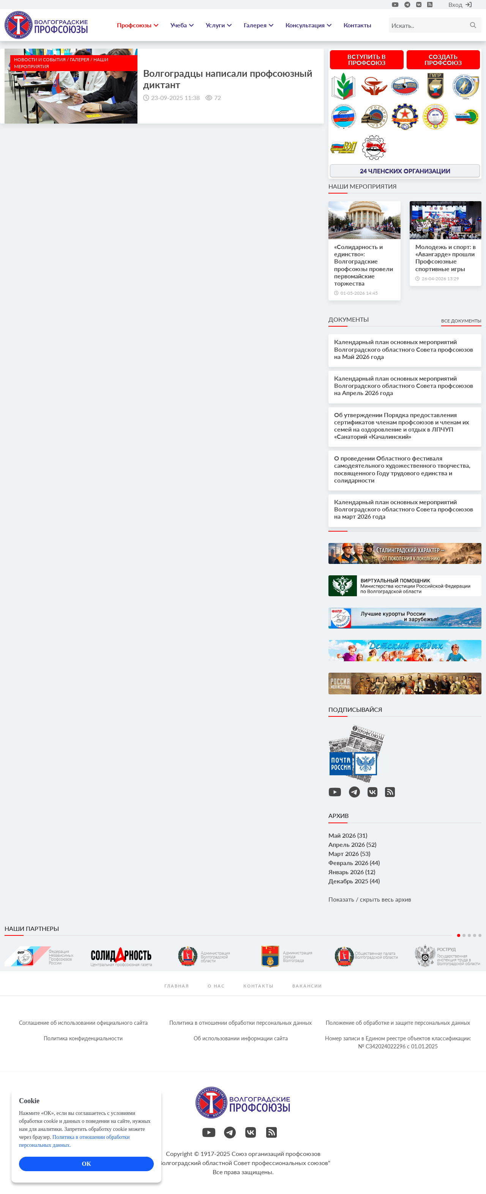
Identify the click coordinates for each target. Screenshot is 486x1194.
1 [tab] (458, 935)
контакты (258, 985)
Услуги (219, 25)
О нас (216, 985)
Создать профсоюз (443, 59)
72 (217, 97)
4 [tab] (474, 935)
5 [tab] (479, 935)
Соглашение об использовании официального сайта (83, 1022)
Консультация (309, 25)
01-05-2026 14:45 (359, 293)
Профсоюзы (138, 25)
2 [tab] (463, 935)
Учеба (182, 25)
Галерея (259, 25)
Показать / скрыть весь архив (369, 899)
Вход (460, 4)
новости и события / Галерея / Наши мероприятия (61, 63)
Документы (348, 319)
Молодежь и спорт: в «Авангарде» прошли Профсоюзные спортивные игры (445, 257)
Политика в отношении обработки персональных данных (240, 1022)
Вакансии (307, 985)
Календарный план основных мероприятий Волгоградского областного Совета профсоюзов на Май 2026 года (403, 349)
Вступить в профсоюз (366, 59)
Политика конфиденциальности (83, 1038)
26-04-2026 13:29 (440, 278)
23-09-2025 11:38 (175, 97)
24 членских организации (405, 170)
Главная (176, 985)
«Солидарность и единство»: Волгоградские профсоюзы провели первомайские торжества (363, 265)
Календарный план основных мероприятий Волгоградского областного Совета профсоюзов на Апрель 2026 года (403, 385)
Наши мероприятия (362, 186)
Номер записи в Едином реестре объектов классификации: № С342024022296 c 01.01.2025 (398, 1042)
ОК (86, 1164)
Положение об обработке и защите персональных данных (398, 1022)
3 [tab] (469, 935)
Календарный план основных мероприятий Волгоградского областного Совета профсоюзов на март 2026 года (403, 509)
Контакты (357, 25)
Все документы (461, 321)
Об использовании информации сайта (241, 1038)
